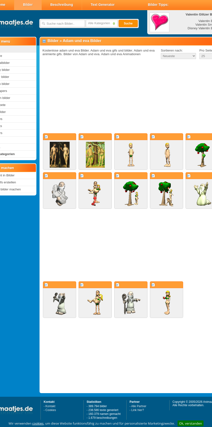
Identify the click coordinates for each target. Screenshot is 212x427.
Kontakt (50, 406)
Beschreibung (61, 5)
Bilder (28, 5)
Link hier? (137, 410)
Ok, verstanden (190, 423)
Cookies (50, 410)
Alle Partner (139, 406)
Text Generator (103, 5)
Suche (128, 23)
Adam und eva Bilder (82, 41)
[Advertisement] (121, 96)
